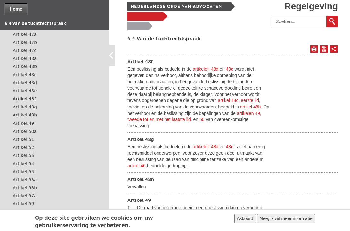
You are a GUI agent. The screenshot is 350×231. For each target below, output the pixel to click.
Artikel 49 (23, 123)
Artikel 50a (25, 131)
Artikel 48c (25, 75)
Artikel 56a (25, 180)
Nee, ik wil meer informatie (286, 219)
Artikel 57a (25, 196)
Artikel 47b (25, 42)
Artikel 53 (23, 155)
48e (229, 69)
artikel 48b (250, 106)
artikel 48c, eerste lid (238, 100)
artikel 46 (136, 165)
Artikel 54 (23, 164)
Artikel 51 (23, 139)
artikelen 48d (205, 69)
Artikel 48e (25, 91)
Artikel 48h (25, 115)
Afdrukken (314, 49)
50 (202, 119)
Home (16, 9)
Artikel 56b (25, 188)
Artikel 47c (25, 50)
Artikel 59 (23, 204)
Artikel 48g (25, 107)
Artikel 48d (25, 83)
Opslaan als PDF (324, 49)
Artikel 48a (25, 58)
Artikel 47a (25, 34)
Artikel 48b (25, 66)
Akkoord (245, 219)
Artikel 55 (23, 172)
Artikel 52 (23, 147)
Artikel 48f (24, 99)
